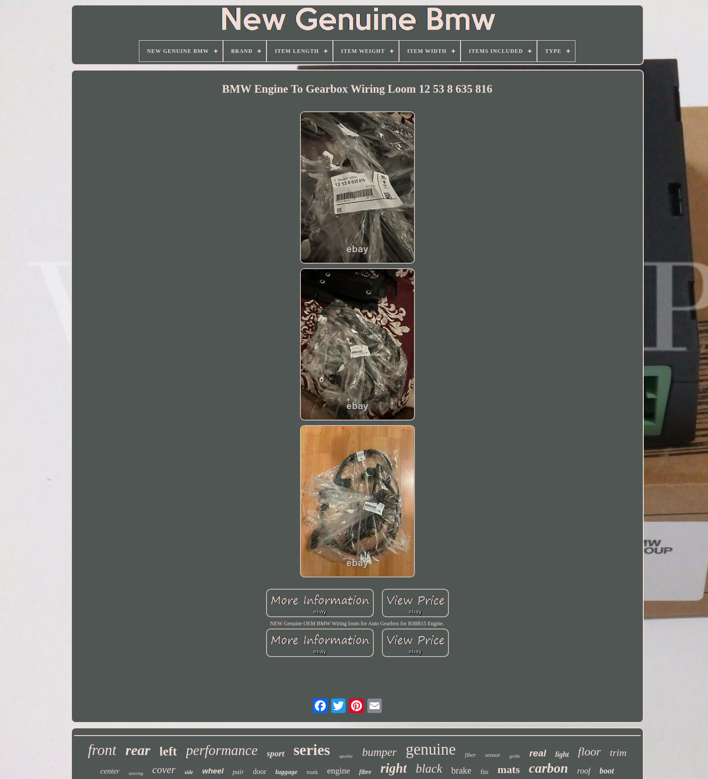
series (312, 749)
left (168, 751)
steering (135, 773)
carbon (548, 767)
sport (276, 753)
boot (606, 770)
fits (484, 772)
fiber (470, 754)
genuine (431, 749)
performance (221, 750)
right (393, 768)
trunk (312, 772)
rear (137, 750)
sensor (492, 754)
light (562, 754)
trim (618, 752)
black (429, 768)
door (259, 771)
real (537, 753)
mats (509, 769)
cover (164, 769)
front (102, 750)
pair (238, 771)
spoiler (346, 756)
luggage (287, 771)
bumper (379, 752)
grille (514, 756)
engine (338, 770)
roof (583, 770)
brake (461, 770)
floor (589, 751)
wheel (212, 771)
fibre (365, 772)
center (109, 771)
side (189, 772)
